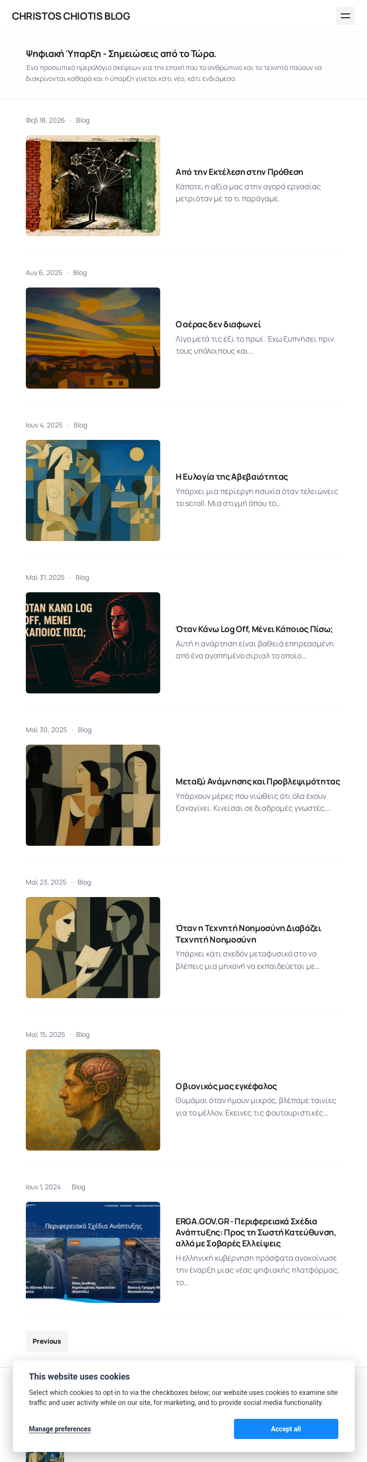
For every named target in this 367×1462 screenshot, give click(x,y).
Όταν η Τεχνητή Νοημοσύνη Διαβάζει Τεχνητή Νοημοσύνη (228, 772)
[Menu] (345, 15)
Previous (47, 1106)
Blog (82, 120)
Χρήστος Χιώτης (89, 1285)
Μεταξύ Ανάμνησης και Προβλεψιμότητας (220, 649)
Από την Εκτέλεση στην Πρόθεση (202, 157)
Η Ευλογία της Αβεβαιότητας (194, 403)
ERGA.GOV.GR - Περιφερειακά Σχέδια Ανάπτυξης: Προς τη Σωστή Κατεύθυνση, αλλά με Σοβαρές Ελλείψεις (233, 1018)
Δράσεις (88, 1353)
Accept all (313, 1429)
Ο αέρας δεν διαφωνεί (180, 280)
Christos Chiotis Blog (71, 16)
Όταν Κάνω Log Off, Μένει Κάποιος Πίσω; (217, 526)
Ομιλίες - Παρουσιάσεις (162, 1353)
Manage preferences (60, 1429)
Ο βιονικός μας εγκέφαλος (189, 895)
